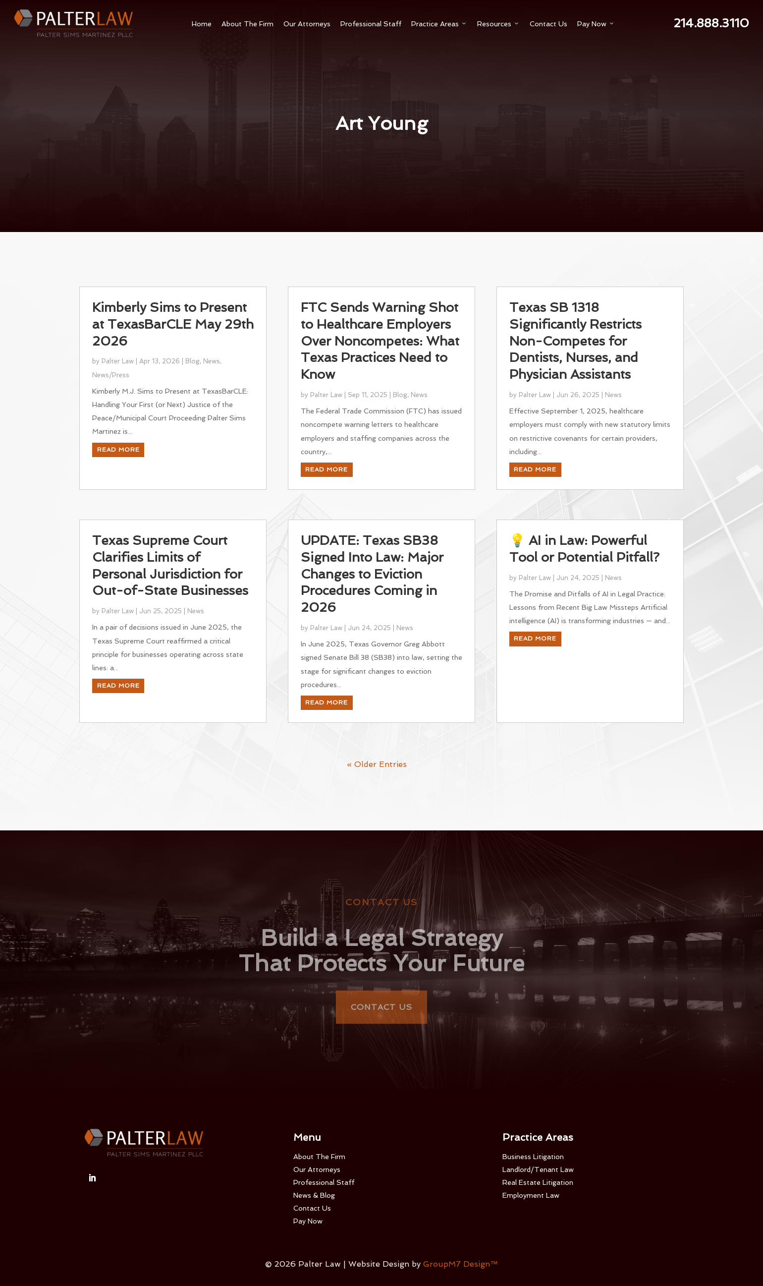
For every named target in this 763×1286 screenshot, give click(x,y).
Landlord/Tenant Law (538, 1169)
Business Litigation (533, 1157)
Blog (192, 406)
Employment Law (530, 1195)
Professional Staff (370, 24)
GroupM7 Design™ (460, 1264)
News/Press (110, 420)
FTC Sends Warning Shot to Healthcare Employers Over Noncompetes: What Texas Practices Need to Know (380, 386)
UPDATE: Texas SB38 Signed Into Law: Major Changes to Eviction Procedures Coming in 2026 (372, 619)
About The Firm (247, 24)
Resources (498, 24)
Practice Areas (439, 24)
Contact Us (548, 24)
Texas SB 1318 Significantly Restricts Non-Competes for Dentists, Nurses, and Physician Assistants (575, 386)
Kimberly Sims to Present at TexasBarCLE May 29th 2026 (173, 370)
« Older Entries (377, 810)
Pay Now (596, 24)
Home (202, 24)
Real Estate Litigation (537, 1182)
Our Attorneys (306, 24)
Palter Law (118, 406)
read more (118, 494)
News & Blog (314, 1195)
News (211, 406)
